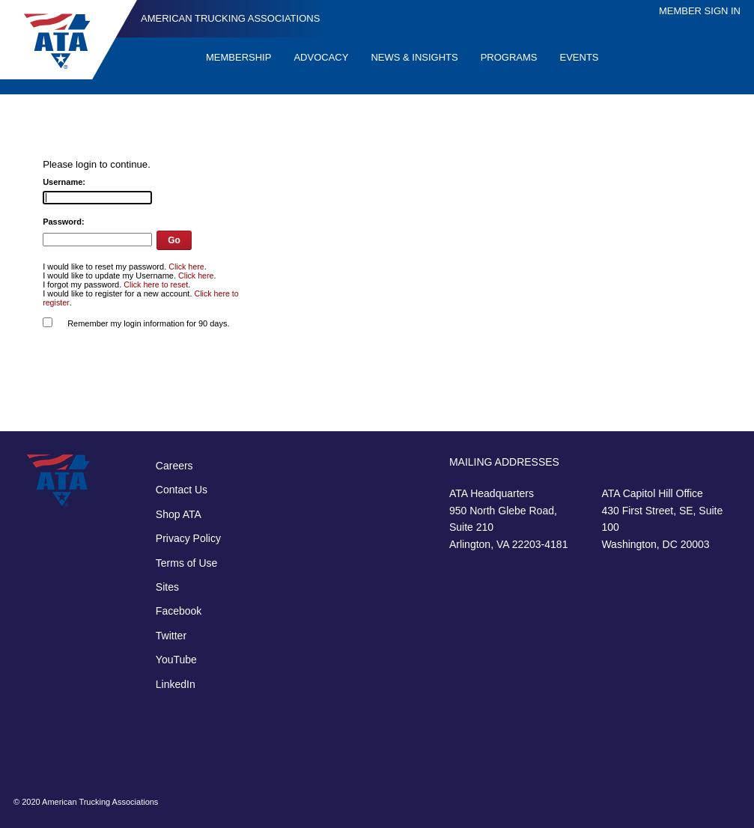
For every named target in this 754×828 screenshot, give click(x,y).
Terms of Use (186, 563)
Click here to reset (156, 284)
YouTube (176, 660)
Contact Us (181, 490)
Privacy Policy (188, 538)
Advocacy (321, 57)
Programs (509, 57)
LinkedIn (175, 684)
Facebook (178, 611)
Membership (238, 57)
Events (579, 57)
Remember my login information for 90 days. (148, 323)
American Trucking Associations (230, 18)
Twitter (171, 636)
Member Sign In (700, 10)
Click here (186, 266)
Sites (167, 587)
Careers (174, 466)
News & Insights (414, 57)
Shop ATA (178, 514)
